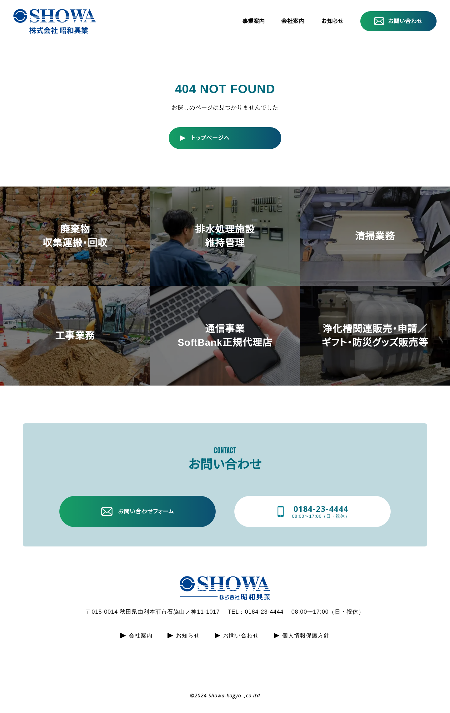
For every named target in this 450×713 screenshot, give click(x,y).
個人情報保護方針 (306, 635)
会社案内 (293, 21)
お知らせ (332, 21)
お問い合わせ (405, 21)
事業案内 (253, 21)
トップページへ (210, 138)
